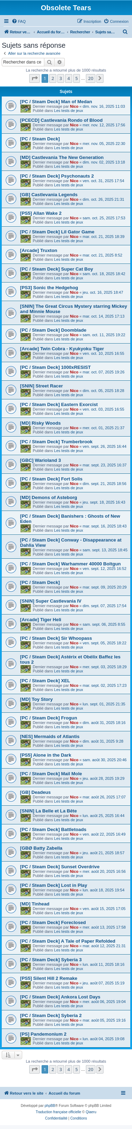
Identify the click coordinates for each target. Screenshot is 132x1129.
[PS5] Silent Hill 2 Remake (48, 978)
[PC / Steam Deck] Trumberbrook (56, 441)
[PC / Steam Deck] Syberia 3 (51, 959)
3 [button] (60, 78)
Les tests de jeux (68, 110)
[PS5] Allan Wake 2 (41, 213)
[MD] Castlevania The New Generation (61, 157)
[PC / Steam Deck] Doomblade (53, 330)
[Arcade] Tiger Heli (40, 619)
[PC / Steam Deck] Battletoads (53, 829)
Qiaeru (91, 1112)
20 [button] (90, 78)
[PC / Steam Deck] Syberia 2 (51, 1015)
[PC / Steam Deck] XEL (45, 680)
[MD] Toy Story (36, 699)
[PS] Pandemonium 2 (43, 1034)
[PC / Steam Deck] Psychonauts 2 (57, 176)
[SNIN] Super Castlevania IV (50, 601)
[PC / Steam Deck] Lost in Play (53, 885)
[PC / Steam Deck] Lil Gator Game (57, 231)
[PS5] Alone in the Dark (45, 755)
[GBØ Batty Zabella (41, 848)
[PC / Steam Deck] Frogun (48, 717)
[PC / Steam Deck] (40, 138)
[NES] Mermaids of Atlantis (50, 736)
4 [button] (68, 78)
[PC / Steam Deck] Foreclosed (53, 922)
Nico (74, 106)
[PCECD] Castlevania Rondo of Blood (61, 120)
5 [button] (76, 78)
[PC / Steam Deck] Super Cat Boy (56, 269)
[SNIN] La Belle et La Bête (48, 810)
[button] (34, 78)
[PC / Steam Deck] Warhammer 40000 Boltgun (70, 563)
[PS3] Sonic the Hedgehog (49, 287)
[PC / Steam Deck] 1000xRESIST (55, 367)
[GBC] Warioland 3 (40, 460)
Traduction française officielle (58, 1112)
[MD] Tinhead (34, 903)
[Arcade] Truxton (38, 250)
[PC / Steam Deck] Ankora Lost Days (60, 997)
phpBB (50, 1106)
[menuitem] (19, 21)
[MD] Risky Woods (40, 423)
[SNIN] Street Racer (41, 385)
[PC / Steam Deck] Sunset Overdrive (60, 866)
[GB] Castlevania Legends (48, 194)
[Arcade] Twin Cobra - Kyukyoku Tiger (62, 348)
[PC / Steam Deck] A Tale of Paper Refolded (67, 941)
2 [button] (52, 78)
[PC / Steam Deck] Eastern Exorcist (59, 404)
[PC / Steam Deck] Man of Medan (56, 101)
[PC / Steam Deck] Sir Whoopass (56, 638)
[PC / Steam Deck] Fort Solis (51, 479)
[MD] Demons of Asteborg (48, 497)
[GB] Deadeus (35, 792)
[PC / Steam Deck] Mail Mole (51, 773)
